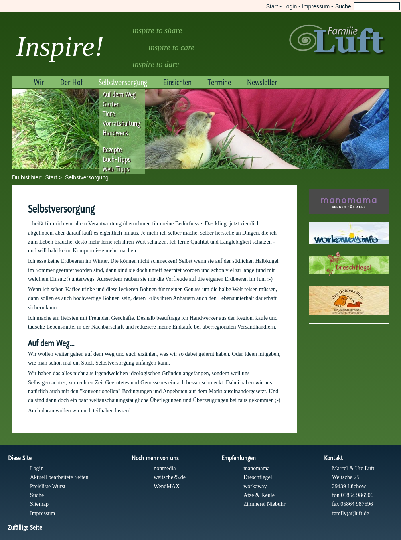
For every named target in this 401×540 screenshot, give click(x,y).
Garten (111, 103)
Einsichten (177, 82)
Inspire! (60, 46)
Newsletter (262, 82)
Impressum (316, 6)
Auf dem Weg (119, 94)
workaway (255, 486)
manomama (256, 468)
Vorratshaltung (121, 123)
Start (272, 6)
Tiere (109, 113)
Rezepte (112, 149)
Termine (219, 82)
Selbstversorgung (123, 82)
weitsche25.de (170, 477)
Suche (37, 495)
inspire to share (157, 30)
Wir (39, 82)
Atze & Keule (259, 495)
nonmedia (165, 468)
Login (290, 6)
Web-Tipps (116, 168)
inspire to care (171, 47)
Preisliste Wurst (47, 486)
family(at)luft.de (350, 513)
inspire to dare (155, 64)
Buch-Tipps (116, 159)
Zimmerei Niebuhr (264, 504)
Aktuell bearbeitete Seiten (59, 477)
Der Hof (71, 82)
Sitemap (39, 504)
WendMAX (167, 486)
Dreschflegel (257, 477)
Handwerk (115, 132)
